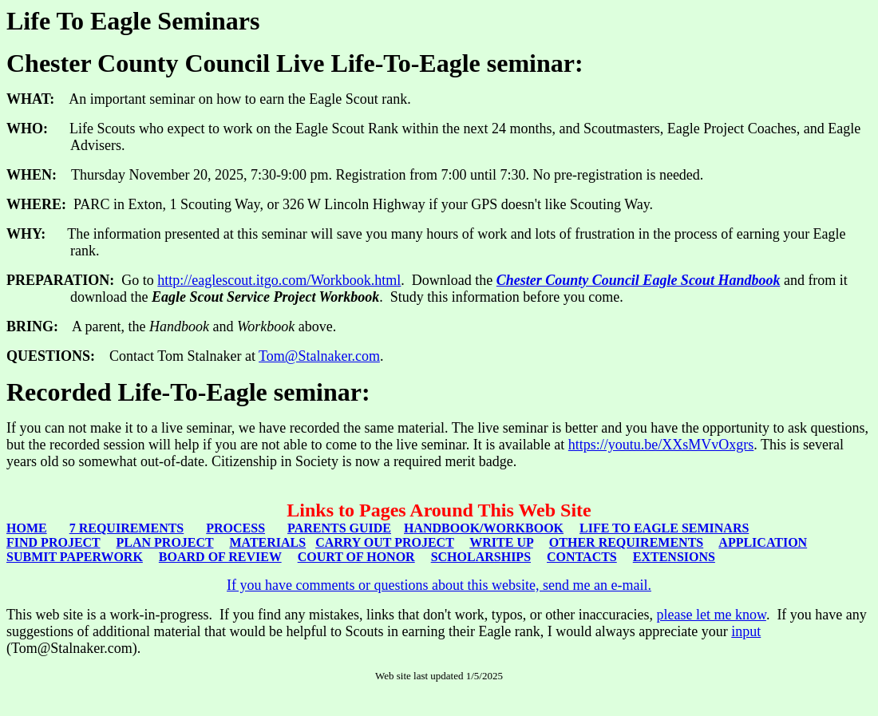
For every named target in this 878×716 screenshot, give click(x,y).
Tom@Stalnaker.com (319, 356)
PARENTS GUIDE (339, 528)
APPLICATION (762, 542)
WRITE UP (501, 542)
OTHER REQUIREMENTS (626, 542)
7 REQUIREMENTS (126, 528)
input (746, 631)
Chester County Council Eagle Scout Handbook (638, 280)
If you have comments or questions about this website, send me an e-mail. (439, 585)
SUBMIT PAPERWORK (74, 557)
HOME (26, 528)
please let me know (711, 615)
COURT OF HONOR (356, 557)
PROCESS (235, 528)
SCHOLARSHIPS (481, 557)
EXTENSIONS (674, 557)
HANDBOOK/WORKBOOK (484, 528)
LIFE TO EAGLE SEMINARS (664, 528)
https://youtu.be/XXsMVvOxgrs (661, 445)
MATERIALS (267, 542)
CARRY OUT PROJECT (384, 542)
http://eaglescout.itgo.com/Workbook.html (279, 280)
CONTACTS (582, 557)
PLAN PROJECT (165, 542)
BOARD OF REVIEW (220, 557)
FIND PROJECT (53, 542)
